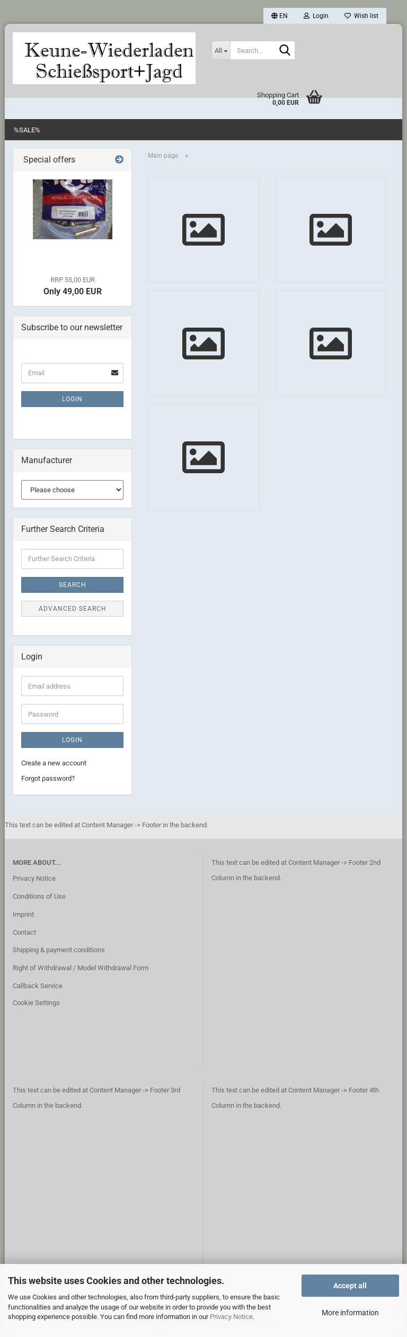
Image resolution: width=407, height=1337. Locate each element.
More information (350, 1312)
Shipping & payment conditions (59, 950)
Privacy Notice (231, 1317)
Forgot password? (48, 778)
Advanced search (73, 608)
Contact (24, 932)
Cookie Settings (36, 1003)
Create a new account (53, 763)
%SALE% (27, 130)
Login (72, 399)
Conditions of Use (39, 896)
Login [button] (316, 16)
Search (72, 585)
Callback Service (38, 986)
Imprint (23, 914)
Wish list (361, 16)
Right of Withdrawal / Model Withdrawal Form (80, 968)
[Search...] (220, 50)
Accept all (350, 1285)
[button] (279, 16)
